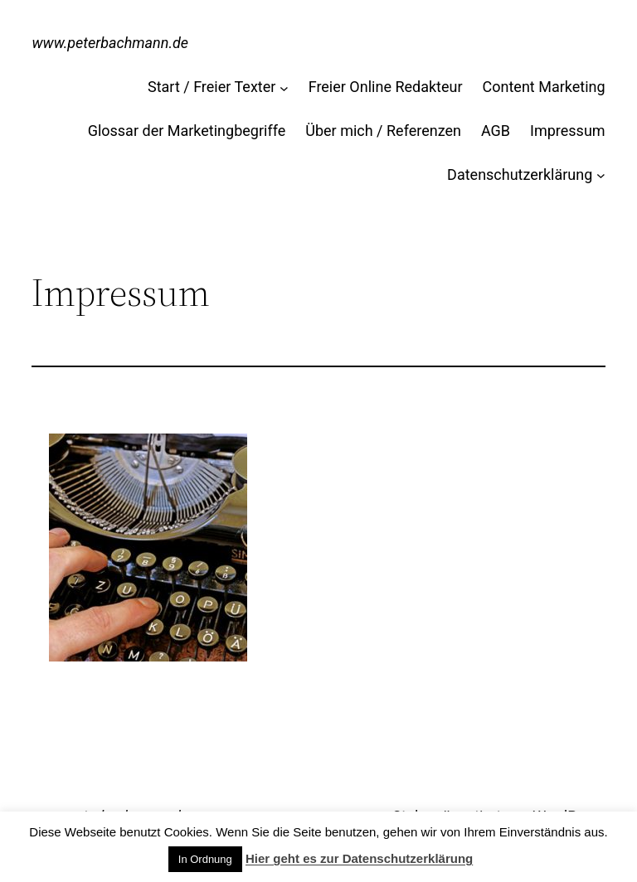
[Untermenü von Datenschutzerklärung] (600, 175)
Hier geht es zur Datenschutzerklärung (359, 858)
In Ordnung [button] (205, 859)
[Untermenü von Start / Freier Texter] (284, 87)
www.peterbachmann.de (110, 42)
